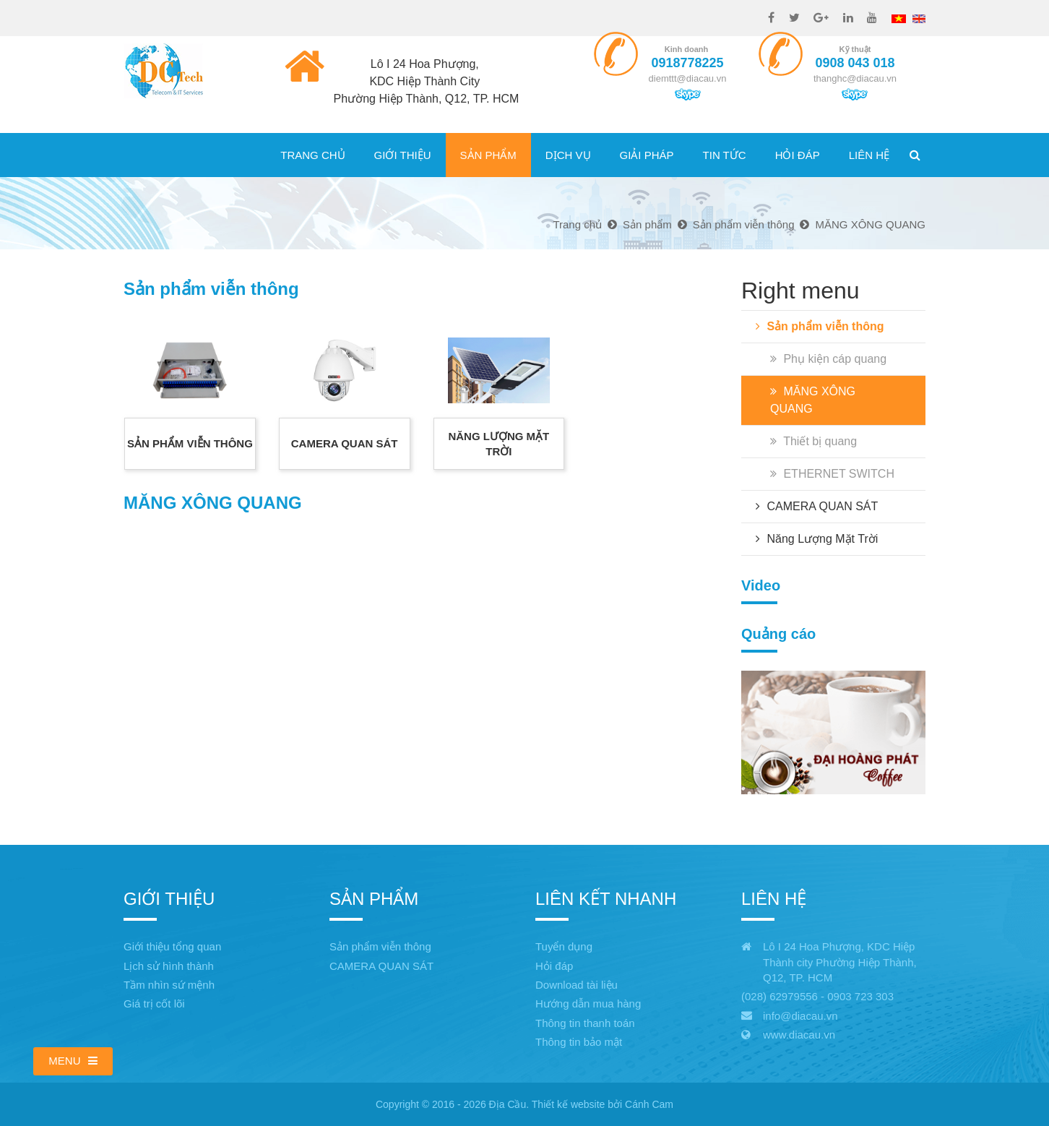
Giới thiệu (402, 155)
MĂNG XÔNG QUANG (812, 400)
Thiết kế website (568, 1104)
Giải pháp (647, 155)
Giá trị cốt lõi (154, 1003)
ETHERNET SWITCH (832, 474)
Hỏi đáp (797, 155)
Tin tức (724, 155)
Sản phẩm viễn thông (820, 326)
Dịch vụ (568, 155)
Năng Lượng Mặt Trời (817, 539)
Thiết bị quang (813, 441)
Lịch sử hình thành (169, 966)
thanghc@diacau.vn (855, 78)
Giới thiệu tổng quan (172, 946)
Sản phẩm (488, 155)
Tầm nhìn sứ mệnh (169, 985)
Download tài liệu (576, 985)
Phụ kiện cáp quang (828, 359)
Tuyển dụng (563, 946)
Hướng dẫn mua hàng (588, 1003)
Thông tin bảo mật (578, 1042)
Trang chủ (312, 155)
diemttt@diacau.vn (688, 78)
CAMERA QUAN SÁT (817, 506)
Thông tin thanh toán (585, 1023)
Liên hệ (869, 155)
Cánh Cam (649, 1104)
